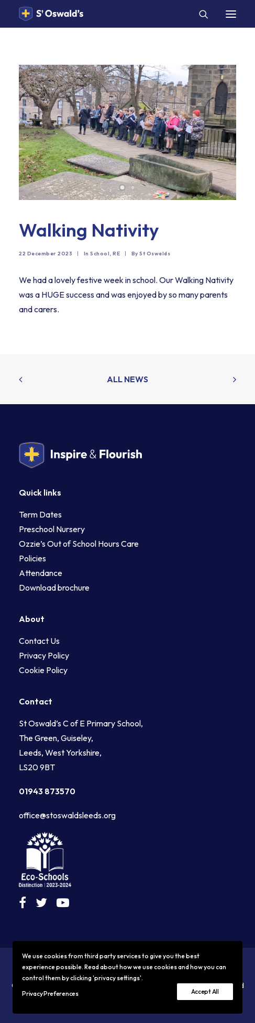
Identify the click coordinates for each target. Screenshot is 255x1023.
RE (116, 253)
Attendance (40, 573)
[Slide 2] (133, 187)
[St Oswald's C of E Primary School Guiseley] (51, 14)
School (99, 253)
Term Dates (40, 514)
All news (127, 379)
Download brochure (54, 587)
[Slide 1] (122, 187)
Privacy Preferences (50, 993)
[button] (231, 14)
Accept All (205, 991)
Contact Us (39, 641)
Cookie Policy (43, 670)
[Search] (199, 14)
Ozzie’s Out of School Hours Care (79, 543)
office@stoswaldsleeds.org (67, 815)
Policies (32, 558)
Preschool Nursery (52, 529)
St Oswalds (154, 253)
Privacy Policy (44, 655)
